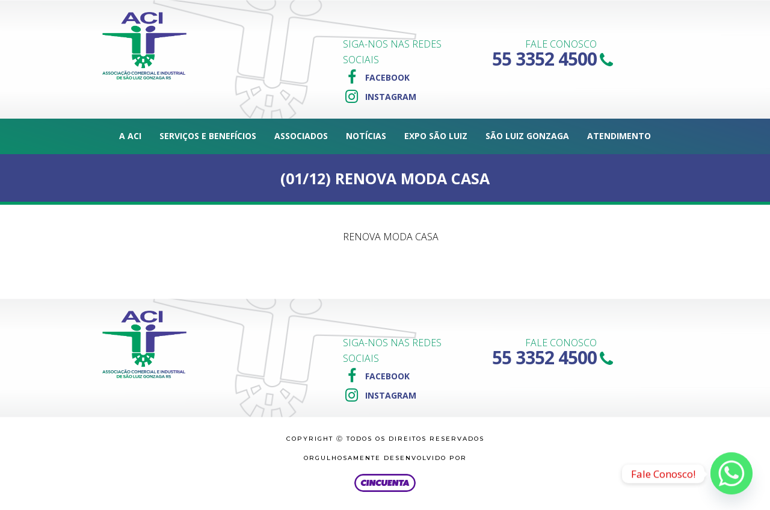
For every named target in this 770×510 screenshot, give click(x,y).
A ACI (130, 135)
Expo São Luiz (435, 135)
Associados (301, 135)
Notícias (366, 135)
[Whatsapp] (731, 474)
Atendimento (619, 135)
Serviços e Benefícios (207, 135)
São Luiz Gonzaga (527, 135)
